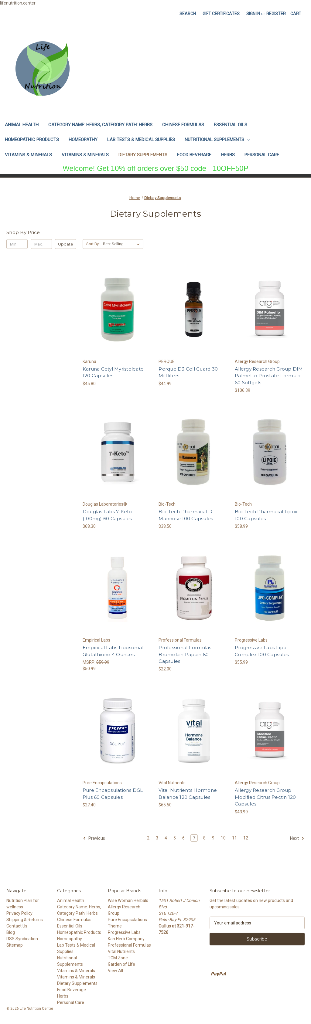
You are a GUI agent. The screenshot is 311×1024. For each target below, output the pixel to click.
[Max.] (41, 244)
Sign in (253, 13)
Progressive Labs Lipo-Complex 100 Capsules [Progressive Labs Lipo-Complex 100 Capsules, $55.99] (262, 651)
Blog (10, 932)
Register (276, 13)
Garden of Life (121, 964)
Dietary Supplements (142, 155)
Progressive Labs (124, 932)
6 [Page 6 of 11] (183, 838)
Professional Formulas (129, 945)
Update (65, 244)
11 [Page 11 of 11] (234, 838)
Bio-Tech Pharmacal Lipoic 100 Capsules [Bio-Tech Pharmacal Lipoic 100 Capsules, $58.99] (267, 515)
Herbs (228, 155)
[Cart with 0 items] (296, 13)
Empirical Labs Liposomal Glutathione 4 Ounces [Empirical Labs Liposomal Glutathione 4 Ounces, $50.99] (113, 651)
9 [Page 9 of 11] (213, 838)
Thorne (115, 926)
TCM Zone (118, 957)
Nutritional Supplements (217, 139)
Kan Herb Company (126, 938)
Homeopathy (83, 139)
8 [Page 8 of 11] (204, 838)
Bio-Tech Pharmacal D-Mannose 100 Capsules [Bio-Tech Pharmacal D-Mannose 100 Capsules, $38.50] (186, 515)
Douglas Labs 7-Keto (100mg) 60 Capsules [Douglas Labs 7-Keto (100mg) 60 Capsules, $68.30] (107, 515)
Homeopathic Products (32, 139)
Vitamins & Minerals (28, 155)
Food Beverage (194, 155)
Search (187, 13)
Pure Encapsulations (127, 919)
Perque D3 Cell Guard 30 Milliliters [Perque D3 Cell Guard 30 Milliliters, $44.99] (188, 372)
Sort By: (93, 244)
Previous (94, 838)
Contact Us (16, 926)
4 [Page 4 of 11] (166, 838)
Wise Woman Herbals (128, 900)
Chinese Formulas (183, 124)
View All (115, 970)
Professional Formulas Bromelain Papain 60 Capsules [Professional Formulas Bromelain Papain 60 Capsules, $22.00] (185, 654)
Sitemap (14, 945)
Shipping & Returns (24, 919)
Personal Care (261, 155)
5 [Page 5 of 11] (174, 838)
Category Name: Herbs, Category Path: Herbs (100, 124)
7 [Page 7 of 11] (194, 838)
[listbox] (122, 244)
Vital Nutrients (121, 951)
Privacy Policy (19, 913)
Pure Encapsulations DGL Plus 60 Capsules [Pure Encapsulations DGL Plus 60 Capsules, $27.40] (113, 793)
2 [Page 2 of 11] (148, 838)
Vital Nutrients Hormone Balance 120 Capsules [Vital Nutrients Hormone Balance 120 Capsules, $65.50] (188, 793)
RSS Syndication (22, 938)
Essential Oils (230, 124)
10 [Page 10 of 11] (223, 838)
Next (297, 838)
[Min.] (17, 244)
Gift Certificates (221, 13)
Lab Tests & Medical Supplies (141, 139)
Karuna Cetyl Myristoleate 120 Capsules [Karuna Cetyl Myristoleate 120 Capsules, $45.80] (113, 372)
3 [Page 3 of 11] (157, 838)
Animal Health (22, 124)
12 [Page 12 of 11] (245, 838)
